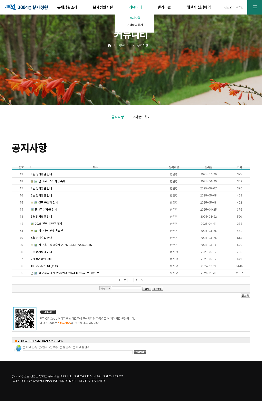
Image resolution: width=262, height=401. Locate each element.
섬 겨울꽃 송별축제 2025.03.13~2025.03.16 (65, 245)
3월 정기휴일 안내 (41, 252)
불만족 (67, 347)
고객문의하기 (135, 25)
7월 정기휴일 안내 (41, 188)
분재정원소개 (67, 7)
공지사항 (134, 18)
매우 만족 (31, 347)
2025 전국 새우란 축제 (48, 224)
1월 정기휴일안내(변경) (44, 266)
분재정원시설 (103, 7)
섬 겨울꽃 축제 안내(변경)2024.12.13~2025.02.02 (68, 273)
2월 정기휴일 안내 (41, 259)
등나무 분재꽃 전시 (46, 209)
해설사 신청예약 (199, 7)
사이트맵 (254, 7)
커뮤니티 (135, 7)
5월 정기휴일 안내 (41, 216)
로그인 (239, 7)
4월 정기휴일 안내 (41, 238)
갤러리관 (164, 7)
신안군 (228, 7)
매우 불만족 (83, 347)
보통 (55, 347)
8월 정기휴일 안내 (41, 174)
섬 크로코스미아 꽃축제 (51, 181)
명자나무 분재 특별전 (50, 231)
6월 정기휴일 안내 (41, 195)
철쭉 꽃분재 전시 (48, 202)
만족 (44, 347)
